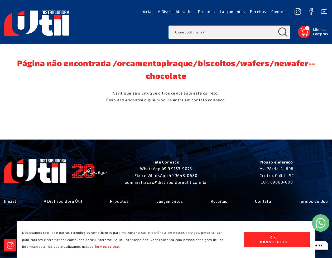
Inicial (147, 11)
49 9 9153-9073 (177, 168)
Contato (278, 11)
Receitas (258, 11)
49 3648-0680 (183, 175)
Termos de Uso (313, 201)
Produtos (206, 11)
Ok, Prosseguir (274, 239)
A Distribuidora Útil (175, 11)
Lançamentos (232, 11)
